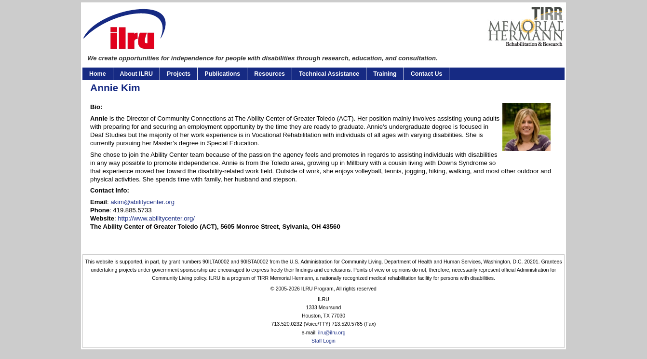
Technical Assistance (329, 73)
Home (97, 73)
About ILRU (136, 73)
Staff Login (323, 341)
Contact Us (427, 73)
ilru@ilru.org (332, 332)
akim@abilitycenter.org (142, 202)
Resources (269, 73)
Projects (178, 73)
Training (384, 73)
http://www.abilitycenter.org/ (156, 218)
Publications (222, 73)
